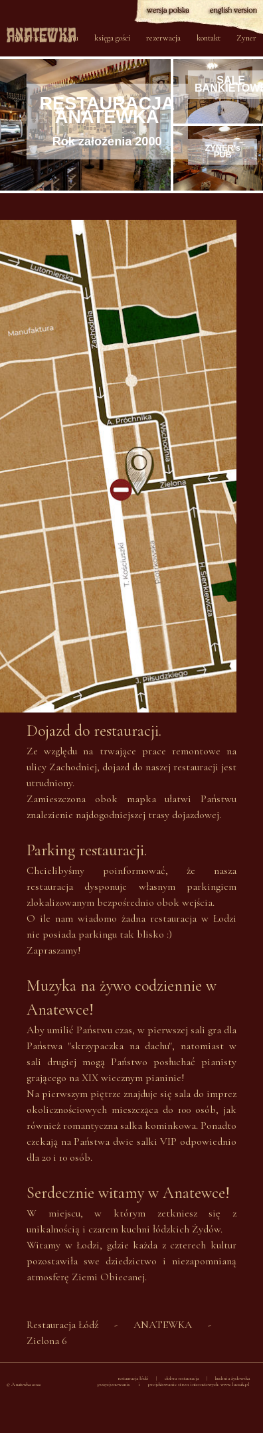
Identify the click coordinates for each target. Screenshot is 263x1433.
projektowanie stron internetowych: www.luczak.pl (199, 1384)
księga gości (112, 38)
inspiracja (30, 38)
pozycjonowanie (114, 1384)
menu (69, 38)
